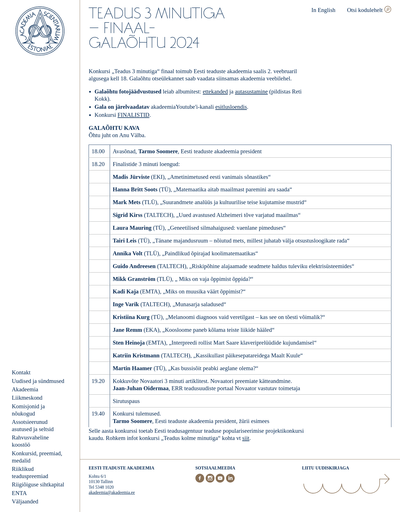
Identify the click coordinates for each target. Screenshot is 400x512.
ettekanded (215, 91)
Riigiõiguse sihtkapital (38, 484)
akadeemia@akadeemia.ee (112, 492)
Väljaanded (25, 501)
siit (245, 438)
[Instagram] (211, 481)
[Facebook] (200, 481)
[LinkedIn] (230, 481)
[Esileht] (40, 32)
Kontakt (21, 372)
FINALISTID (133, 115)
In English (323, 10)
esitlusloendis (231, 106)
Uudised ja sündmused (38, 381)
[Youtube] (221, 481)
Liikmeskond (27, 397)
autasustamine (251, 91)
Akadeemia (25, 389)
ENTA (19, 493)
